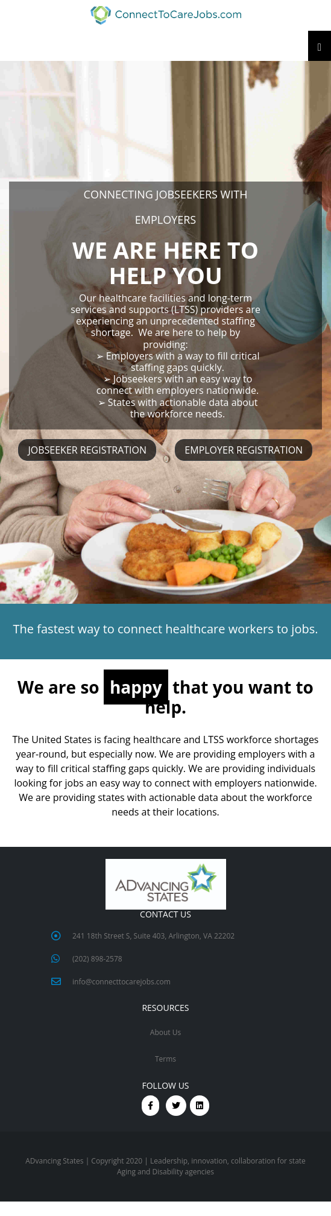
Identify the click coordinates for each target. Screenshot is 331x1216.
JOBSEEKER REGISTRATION (87, 450)
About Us (165, 1032)
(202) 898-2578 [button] (97, 959)
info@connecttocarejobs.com (121, 982)
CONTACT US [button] (165, 915)
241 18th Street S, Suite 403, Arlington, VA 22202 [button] (153, 936)
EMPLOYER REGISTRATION (243, 450)
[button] (165, 15)
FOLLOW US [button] (165, 1086)
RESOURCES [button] (165, 1008)
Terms (165, 1059)
